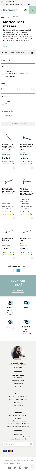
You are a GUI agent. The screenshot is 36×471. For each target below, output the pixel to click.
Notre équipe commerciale (18, 396)
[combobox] (20, 16)
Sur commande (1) (11, 76)
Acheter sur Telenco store (18, 415)
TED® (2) (8, 101)
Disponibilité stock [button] (8, 67)
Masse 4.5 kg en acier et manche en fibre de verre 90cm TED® (8, 147)
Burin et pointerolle (18, 291)
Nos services (18, 402)
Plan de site (29, 461)
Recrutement (18, 386)
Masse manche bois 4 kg (7, 239)
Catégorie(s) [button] (6, 60)
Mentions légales (19, 461)
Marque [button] (4, 97)
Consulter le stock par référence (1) (17, 74)
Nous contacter (18, 405)
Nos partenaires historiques (18, 399)
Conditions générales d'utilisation (18, 424)
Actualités (18, 418)
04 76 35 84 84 (9, 2)
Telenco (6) (8, 115)
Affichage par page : (15, 266)
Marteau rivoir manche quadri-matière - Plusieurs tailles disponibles (9, 190)
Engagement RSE (18, 380)
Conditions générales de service (18, 427)
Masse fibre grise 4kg (26, 239)
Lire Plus (5, 46)
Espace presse (18, 383)
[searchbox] (23, 16)
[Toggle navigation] (2, 16)
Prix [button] (3, 83)
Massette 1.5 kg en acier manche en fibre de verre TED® (26, 147)
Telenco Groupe (18, 378)
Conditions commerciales (18, 421)
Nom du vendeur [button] (7, 111)
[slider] (7, 163)
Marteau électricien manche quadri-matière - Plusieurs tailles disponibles (27, 191)
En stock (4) (9, 71)
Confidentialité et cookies (11, 463)
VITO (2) (7, 104)
